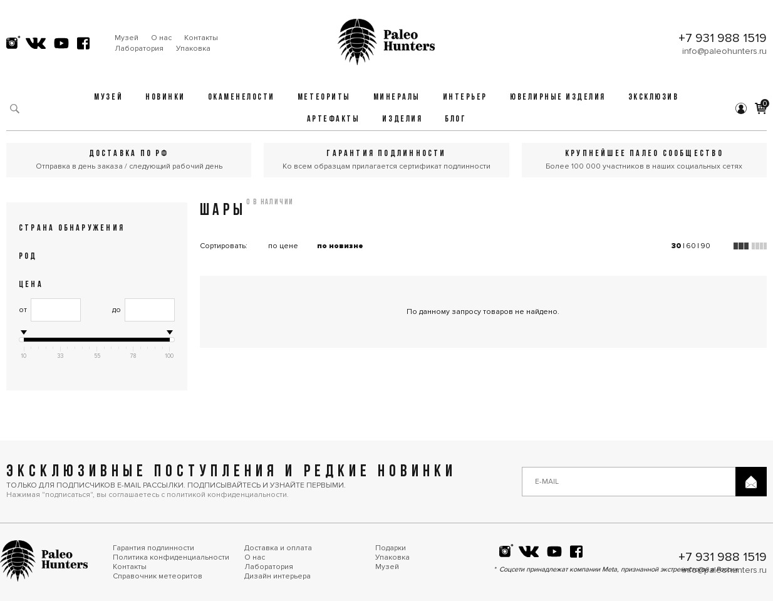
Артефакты (333, 119)
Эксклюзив (653, 97)
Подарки (390, 548)
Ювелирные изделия (558, 97)
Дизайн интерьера (277, 576)
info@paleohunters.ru (724, 51)
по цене (283, 246)
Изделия (402, 119)
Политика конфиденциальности (171, 557)
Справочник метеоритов (157, 576)
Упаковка (193, 48)
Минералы (396, 97)
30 (677, 246)
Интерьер (465, 97)
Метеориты (324, 97)
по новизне (340, 246)
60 (691, 246)
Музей (126, 38)
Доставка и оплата (278, 548)
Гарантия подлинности (153, 548)
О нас (161, 38)
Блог (455, 119)
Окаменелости (241, 97)
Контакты (201, 38)
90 (705, 246)
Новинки (165, 97)
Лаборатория (139, 48)
